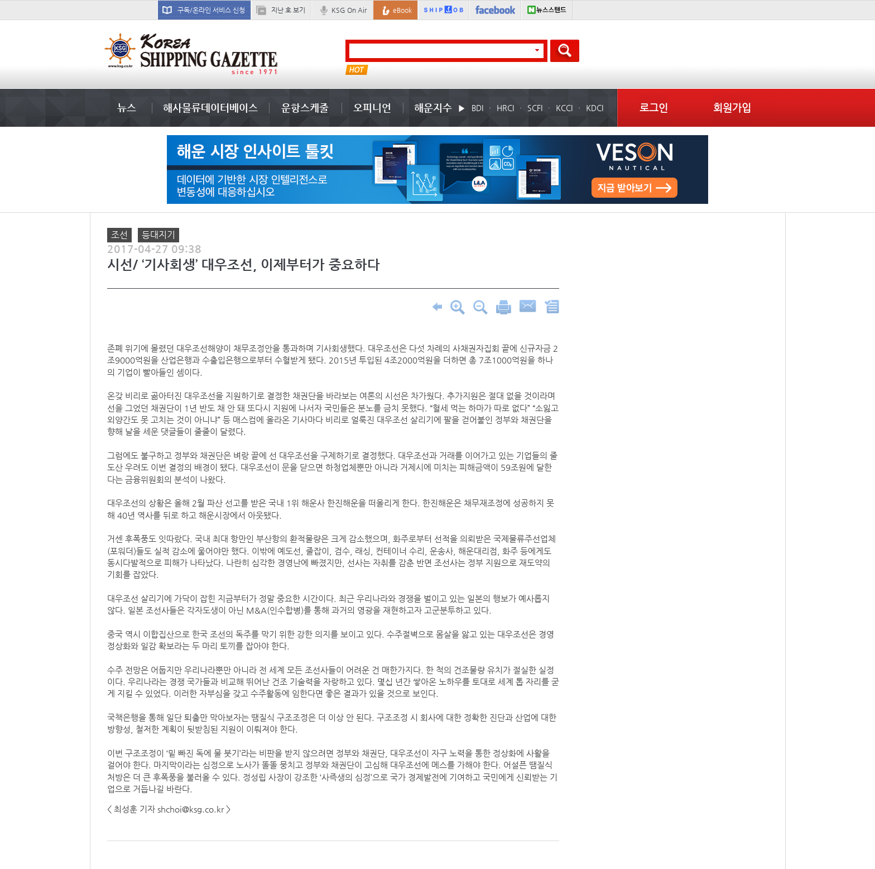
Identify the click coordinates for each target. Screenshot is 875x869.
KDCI (594, 107)
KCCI (564, 107)
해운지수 (433, 107)
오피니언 (372, 107)
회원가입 (732, 107)
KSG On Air (349, 10)
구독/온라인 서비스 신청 (211, 10)
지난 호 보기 (288, 10)
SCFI (534, 107)
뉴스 (126, 107)
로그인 (654, 107)
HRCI (505, 107)
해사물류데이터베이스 (210, 107)
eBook (402, 10)
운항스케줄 (305, 107)
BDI (477, 107)
